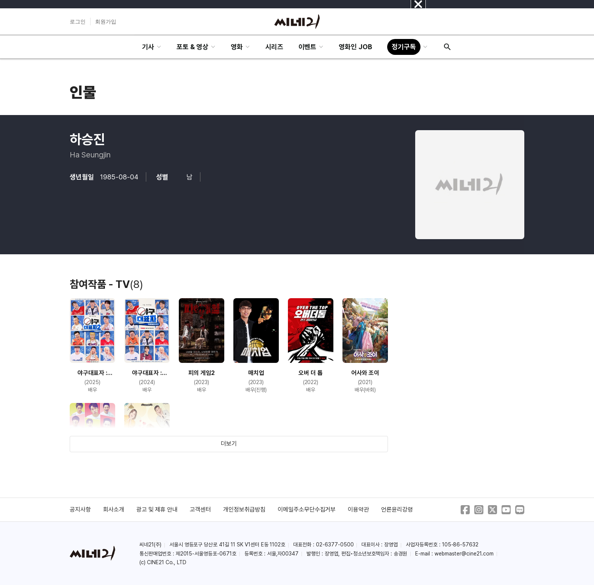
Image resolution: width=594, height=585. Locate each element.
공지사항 (80, 509)
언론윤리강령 (397, 509)
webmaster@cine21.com (464, 554)
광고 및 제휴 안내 (157, 509)
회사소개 (113, 509)
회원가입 (105, 22)
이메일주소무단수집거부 (307, 509)
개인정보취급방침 (244, 509)
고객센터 (200, 509)
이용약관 (358, 509)
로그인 (78, 22)
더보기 (229, 443)
